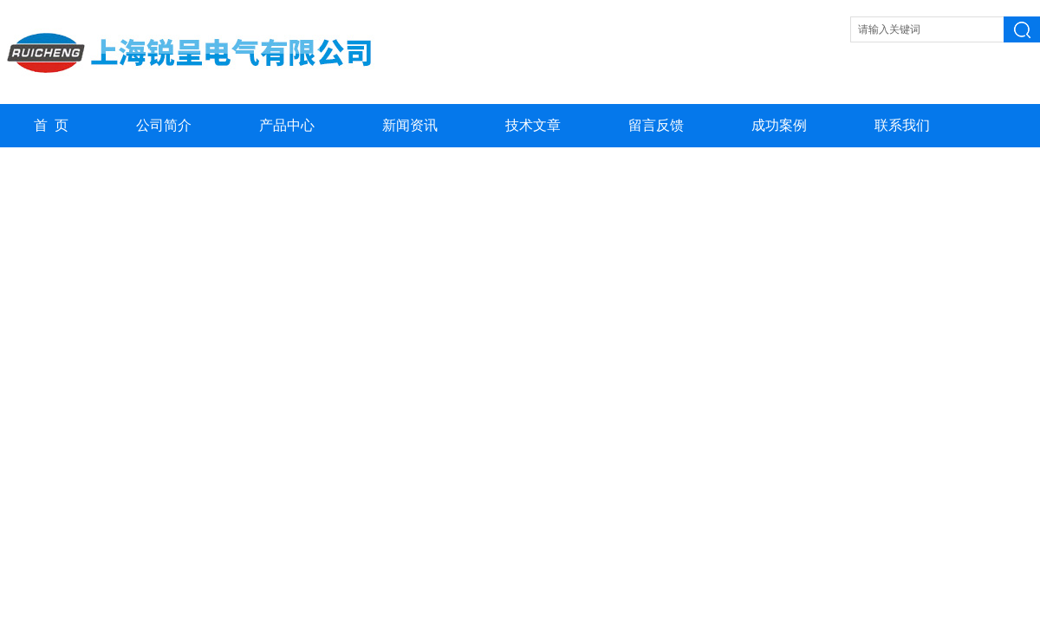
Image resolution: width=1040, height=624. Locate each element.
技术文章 (533, 125)
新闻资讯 (410, 125)
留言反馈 (656, 125)
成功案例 (779, 125)
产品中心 (287, 125)
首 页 (51, 125)
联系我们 (902, 125)
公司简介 (164, 125)
